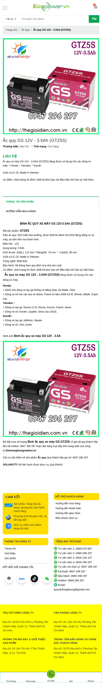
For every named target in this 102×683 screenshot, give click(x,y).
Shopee (91, 677)
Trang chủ (10, 548)
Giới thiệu (10, 553)
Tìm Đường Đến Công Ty (11, 678)
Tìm (94, 18)
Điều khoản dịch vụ (67, 518)
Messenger (31, 677)
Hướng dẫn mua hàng (68, 503)
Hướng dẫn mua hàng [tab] (21, 211)
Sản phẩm (10, 558)
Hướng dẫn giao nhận (68, 513)
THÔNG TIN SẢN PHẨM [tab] (19, 201)
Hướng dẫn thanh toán (68, 508)
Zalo (71, 677)
